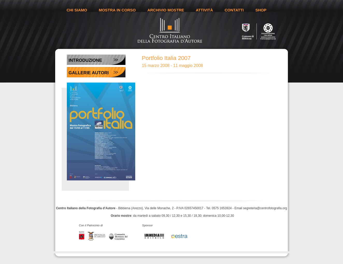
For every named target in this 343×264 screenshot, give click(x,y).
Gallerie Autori (89, 72)
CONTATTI (234, 10)
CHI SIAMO (77, 10)
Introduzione (85, 60)
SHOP (261, 10)
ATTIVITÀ (204, 10)
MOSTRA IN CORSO (117, 10)
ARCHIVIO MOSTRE (165, 10)
